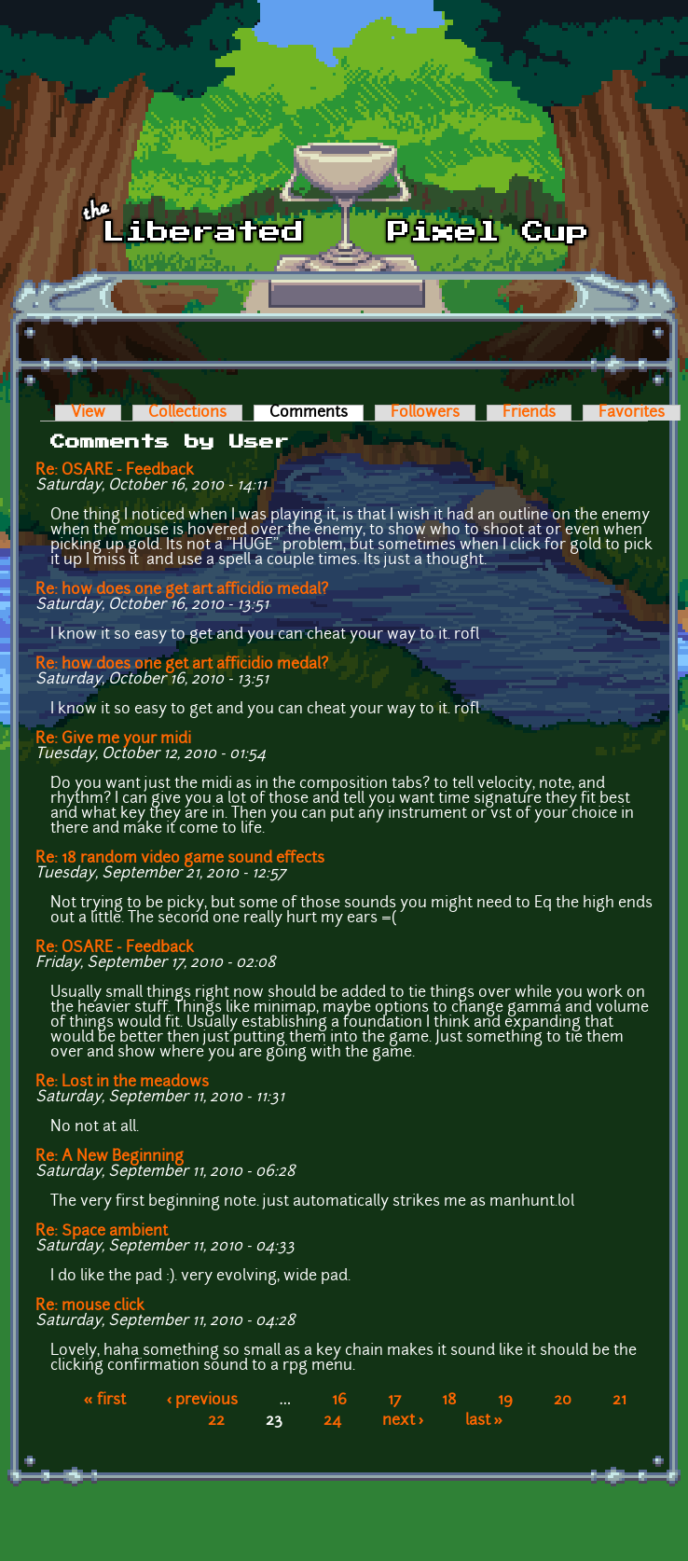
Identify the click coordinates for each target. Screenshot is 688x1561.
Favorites (632, 413)
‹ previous (203, 1400)
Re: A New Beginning (109, 1157)
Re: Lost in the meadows (122, 1082)
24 (332, 1421)
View (88, 413)
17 (394, 1400)
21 (619, 1400)
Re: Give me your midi (113, 739)
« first (105, 1400)
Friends (529, 413)
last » (484, 1421)
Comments (316, 413)
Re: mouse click (89, 1306)
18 (449, 1400)
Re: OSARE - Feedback (114, 470)
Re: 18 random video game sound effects (179, 858)
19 (505, 1400)
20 (562, 1400)
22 (216, 1421)
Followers (425, 413)
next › (403, 1421)
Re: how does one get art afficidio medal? (181, 590)
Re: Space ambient (101, 1231)
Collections (187, 413)
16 (339, 1400)
